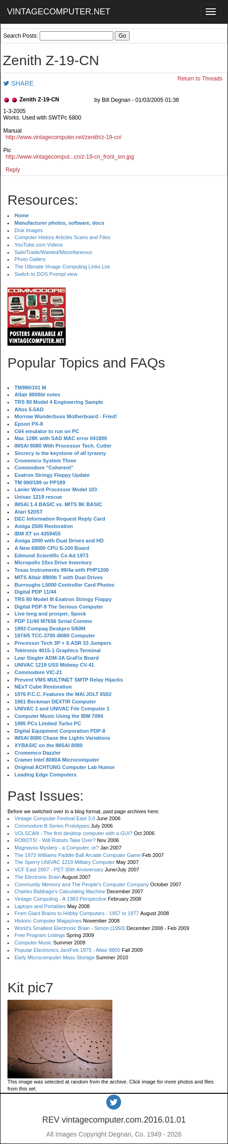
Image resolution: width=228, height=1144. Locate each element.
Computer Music (33, 942)
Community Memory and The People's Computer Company (81, 884)
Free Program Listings (39, 935)
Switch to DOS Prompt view (45, 274)
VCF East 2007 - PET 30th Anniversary (59, 869)
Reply (13, 170)
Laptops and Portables (40, 906)
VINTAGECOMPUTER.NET (59, 11)
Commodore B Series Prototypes (52, 826)
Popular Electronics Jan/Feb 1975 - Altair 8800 (67, 950)
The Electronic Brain (37, 877)
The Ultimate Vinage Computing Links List (62, 266)
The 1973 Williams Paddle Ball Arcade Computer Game (77, 855)
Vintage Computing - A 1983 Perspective (60, 899)
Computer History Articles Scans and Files (62, 237)
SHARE (18, 83)
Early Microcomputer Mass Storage (54, 957)
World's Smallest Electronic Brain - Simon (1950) (69, 928)
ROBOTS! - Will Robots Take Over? (55, 840)
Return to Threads (200, 78)
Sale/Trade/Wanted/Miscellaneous (53, 252)
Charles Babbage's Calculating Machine (59, 891)
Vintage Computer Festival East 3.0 (54, 818)
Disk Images (28, 230)
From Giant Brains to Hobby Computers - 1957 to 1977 (76, 913)
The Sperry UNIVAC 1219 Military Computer (64, 862)
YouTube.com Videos (38, 245)
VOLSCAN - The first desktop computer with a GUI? (73, 833)
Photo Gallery (30, 259)
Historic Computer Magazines (48, 920)
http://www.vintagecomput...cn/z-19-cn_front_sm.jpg (70, 157)
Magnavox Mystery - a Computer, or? (56, 847)
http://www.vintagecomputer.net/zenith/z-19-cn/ (64, 137)
